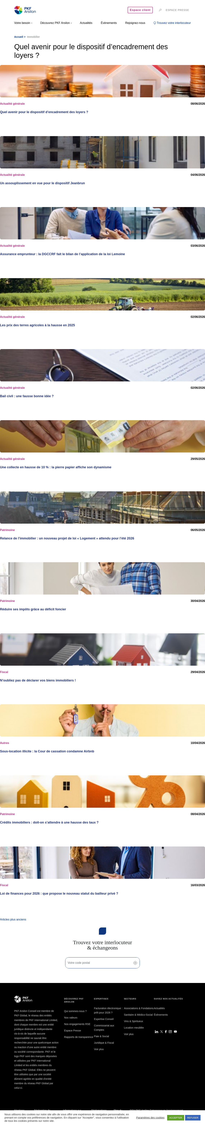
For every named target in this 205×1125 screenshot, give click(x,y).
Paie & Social (101, 1036)
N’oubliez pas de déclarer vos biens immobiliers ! (38, 680)
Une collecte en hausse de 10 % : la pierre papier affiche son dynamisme (55, 467)
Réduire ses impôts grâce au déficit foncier (33, 609)
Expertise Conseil (104, 1019)
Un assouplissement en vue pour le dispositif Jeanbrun (42, 183)
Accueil (18, 36)
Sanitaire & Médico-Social (138, 1014)
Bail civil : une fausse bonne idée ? (27, 396)
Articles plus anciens (13, 919)
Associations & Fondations (138, 1008)
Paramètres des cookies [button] (150, 1117)
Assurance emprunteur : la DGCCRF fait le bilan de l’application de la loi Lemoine (62, 254)
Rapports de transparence (78, 1037)
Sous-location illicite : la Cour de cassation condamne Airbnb (47, 751)
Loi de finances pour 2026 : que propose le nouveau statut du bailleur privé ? (59, 893)
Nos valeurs (70, 1017)
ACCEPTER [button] (175, 1117)
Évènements (161, 1014)
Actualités (159, 1008)
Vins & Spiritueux (133, 1021)
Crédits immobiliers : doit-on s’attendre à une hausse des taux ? (49, 822)
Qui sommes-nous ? (75, 1011)
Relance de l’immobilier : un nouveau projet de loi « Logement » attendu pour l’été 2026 (67, 538)
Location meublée (134, 1027)
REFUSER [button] (192, 1117)
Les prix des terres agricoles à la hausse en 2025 (37, 325)
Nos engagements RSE (77, 1024)
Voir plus (99, 1049)
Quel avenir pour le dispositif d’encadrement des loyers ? (44, 112)
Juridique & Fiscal (104, 1042)
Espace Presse (72, 1030)
